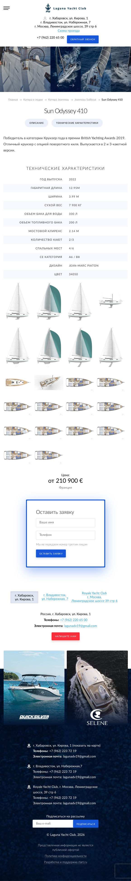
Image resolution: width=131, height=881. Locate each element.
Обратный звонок (82, 39)
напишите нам (65, 636)
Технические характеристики (77, 123)
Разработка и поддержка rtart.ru (65, 862)
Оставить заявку (51, 554)
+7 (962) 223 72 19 (62, 751)
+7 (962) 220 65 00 (50, 37)
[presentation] (59, 86)
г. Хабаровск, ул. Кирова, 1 (24, 597)
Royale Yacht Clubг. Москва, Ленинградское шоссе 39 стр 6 (94, 597)
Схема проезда (69, 30)
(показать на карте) (86, 745)
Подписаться (85, 824)
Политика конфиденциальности (65, 856)
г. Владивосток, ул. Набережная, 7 (55, 597)
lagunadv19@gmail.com (80, 626)
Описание (36, 123)
